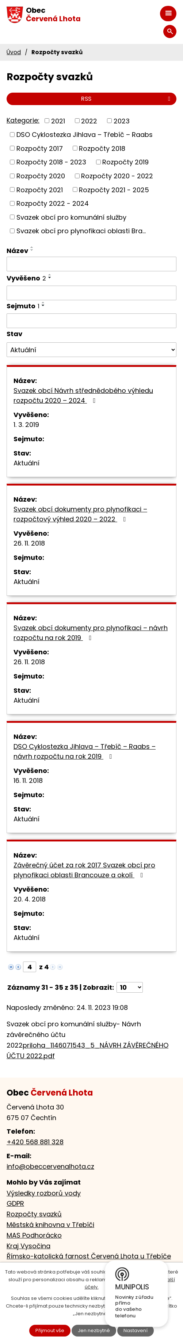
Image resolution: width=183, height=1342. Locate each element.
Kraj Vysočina (28, 1245)
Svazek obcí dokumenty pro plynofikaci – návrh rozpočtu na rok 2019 (91, 632)
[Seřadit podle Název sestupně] (32, 250)
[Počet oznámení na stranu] (130, 987)
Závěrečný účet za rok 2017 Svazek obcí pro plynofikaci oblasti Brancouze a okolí (84, 870)
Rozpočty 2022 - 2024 (52, 203)
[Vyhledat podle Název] (91, 264)
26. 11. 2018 (29, 543)
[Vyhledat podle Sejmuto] (91, 320)
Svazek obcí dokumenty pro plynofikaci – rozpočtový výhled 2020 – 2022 (80, 514)
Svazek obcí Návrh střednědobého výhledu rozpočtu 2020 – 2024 (83, 395)
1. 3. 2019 (26, 424)
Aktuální (26, 463)
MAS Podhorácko (34, 1235)
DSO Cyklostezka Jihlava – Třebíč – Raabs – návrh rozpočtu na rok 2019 (85, 751)
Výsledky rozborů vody (44, 1193)
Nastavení (135, 1330)
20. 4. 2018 (30, 899)
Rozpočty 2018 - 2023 (51, 162)
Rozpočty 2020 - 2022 (117, 176)
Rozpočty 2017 (39, 148)
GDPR (15, 1203)
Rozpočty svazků (34, 1214)
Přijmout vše (49, 1330)
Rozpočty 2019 (125, 162)
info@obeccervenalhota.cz (50, 1166)
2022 (89, 120)
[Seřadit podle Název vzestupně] (32, 247)
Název (17, 250)
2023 (122, 120)
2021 (58, 120)
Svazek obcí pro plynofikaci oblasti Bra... (81, 230)
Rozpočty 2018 (102, 148)
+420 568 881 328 (35, 1141)
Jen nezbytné (94, 1330)
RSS (127, 98)
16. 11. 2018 (28, 780)
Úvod (14, 52)
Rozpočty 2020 (40, 176)
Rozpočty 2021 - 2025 (114, 189)
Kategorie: (23, 120)
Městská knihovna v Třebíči (50, 1224)
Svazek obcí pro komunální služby (71, 217)
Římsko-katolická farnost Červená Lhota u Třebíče (89, 1256)
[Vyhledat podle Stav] (91, 349)
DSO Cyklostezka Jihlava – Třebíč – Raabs (84, 134)
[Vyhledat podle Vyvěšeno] (91, 293)
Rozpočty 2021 (39, 189)
